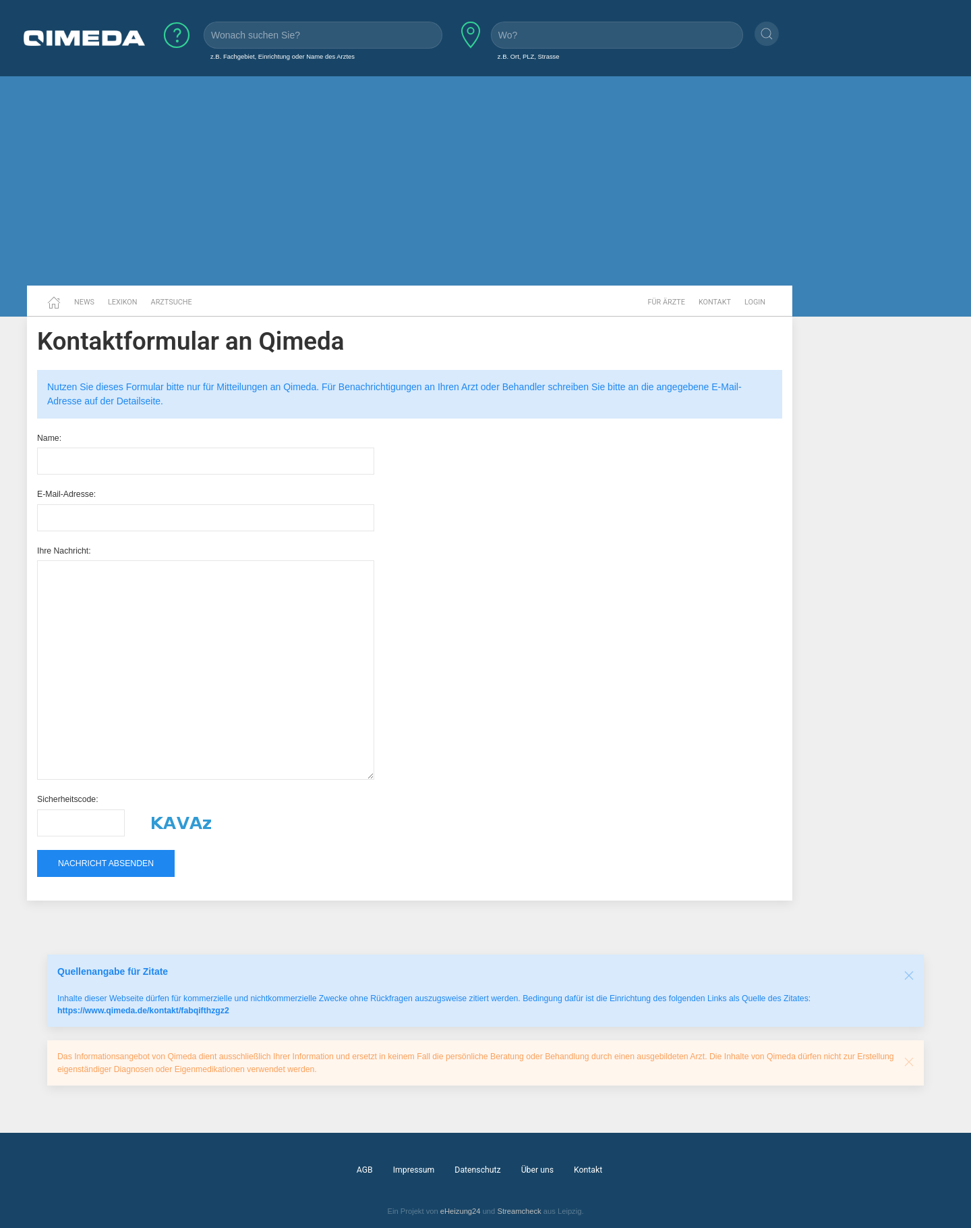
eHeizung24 (460, 1211)
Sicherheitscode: (67, 799)
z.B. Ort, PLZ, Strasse (529, 56)
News (84, 302)
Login (754, 302)
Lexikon (123, 302)
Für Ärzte (666, 302)
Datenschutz (477, 1170)
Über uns (537, 1170)
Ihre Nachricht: (64, 551)
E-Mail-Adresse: (66, 494)
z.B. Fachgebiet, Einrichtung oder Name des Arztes (282, 56)
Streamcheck (519, 1211)
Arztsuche (171, 302)
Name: (49, 438)
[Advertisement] (485, 180)
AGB (365, 1170)
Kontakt (715, 302)
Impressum (414, 1170)
